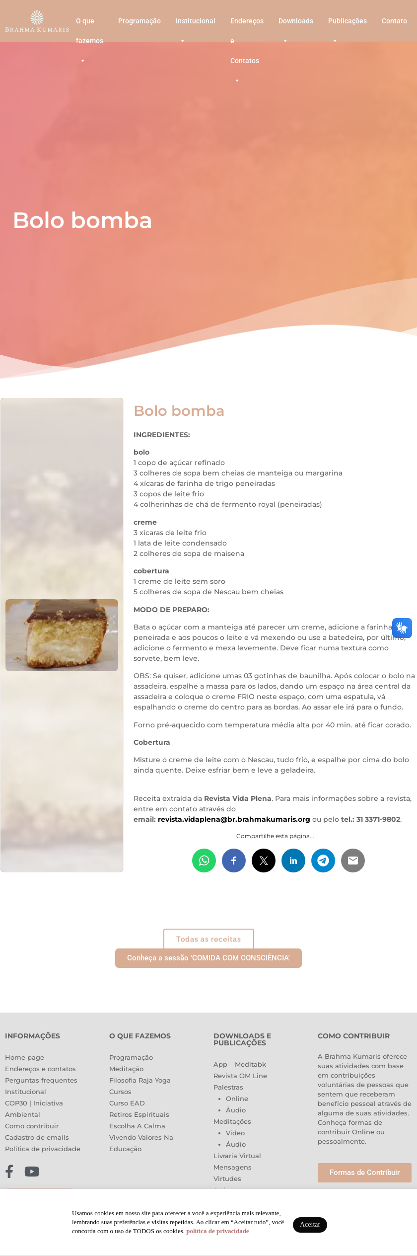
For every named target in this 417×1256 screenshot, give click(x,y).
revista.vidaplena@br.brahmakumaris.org (234, 819)
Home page (24, 1057)
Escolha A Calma (137, 1126)
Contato (394, 21)
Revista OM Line (240, 1076)
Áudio (236, 1110)
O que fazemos (89, 24)
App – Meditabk (239, 1064)
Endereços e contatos (40, 1069)
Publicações (347, 24)
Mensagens (232, 1167)
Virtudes (227, 1178)
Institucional (195, 24)
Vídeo (235, 1133)
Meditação (126, 1069)
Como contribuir (32, 1126)
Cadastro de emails (37, 1137)
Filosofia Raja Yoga (140, 1080)
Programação (139, 21)
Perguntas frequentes (41, 1080)
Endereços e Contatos (247, 24)
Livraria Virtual (237, 1156)
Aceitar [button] (310, 1224)
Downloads (295, 24)
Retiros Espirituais (139, 1114)
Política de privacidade (42, 1149)
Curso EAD (127, 1103)
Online (237, 1098)
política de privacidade (217, 1231)
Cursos (120, 1092)
